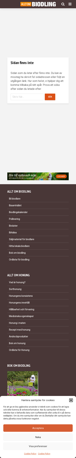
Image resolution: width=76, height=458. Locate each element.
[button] (71, 400)
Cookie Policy (30, 454)
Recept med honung (19, 329)
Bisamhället (15, 205)
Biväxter (13, 225)
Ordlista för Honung (19, 350)
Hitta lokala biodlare (19, 246)
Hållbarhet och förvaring (21, 309)
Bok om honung (17, 343)
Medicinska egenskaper (21, 316)
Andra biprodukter (18, 336)
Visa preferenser (38, 446)
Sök (50, 97)
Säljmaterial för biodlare (21, 239)
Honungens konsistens (21, 296)
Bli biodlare (14, 198)
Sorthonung (15, 289)
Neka (38, 437)
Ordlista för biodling (19, 259)
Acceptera (38, 428)
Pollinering (14, 219)
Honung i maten (17, 323)
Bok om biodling (17, 253)
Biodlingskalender (18, 212)
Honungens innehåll (19, 302)
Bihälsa (13, 232)
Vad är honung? (17, 282)
